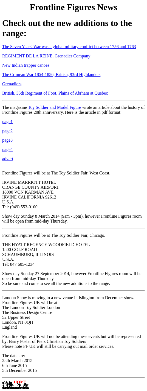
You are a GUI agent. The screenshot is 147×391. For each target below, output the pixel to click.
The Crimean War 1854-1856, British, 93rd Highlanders (51, 74)
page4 (7, 149)
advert (7, 158)
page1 (7, 121)
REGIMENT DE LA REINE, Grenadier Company (46, 56)
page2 (7, 131)
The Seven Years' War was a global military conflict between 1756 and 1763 (69, 46)
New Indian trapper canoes (25, 65)
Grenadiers (11, 83)
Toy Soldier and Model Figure (54, 107)
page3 (7, 140)
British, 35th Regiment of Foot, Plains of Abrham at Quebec (55, 93)
